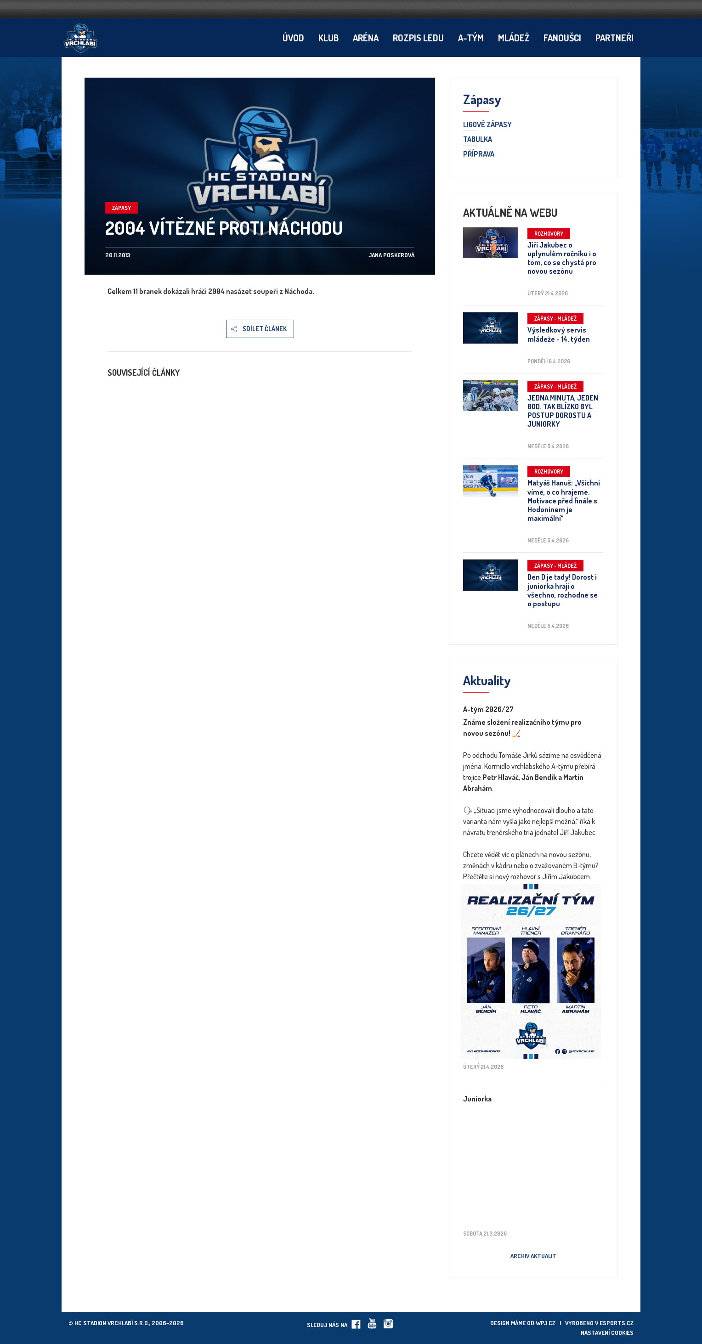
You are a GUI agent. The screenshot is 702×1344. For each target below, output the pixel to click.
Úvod (293, 38)
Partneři (614, 38)
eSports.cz (617, 1323)
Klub (328, 38)
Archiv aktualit (533, 1255)
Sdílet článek (265, 329)
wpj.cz (545, 1323)
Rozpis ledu (418, 38)
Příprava (478, 154)
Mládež (513, 38)
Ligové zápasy (487, 125)
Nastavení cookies (607, 1332)
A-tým (471, 38)
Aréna (366, 38)
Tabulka (477, 140)
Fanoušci (562, 38)
